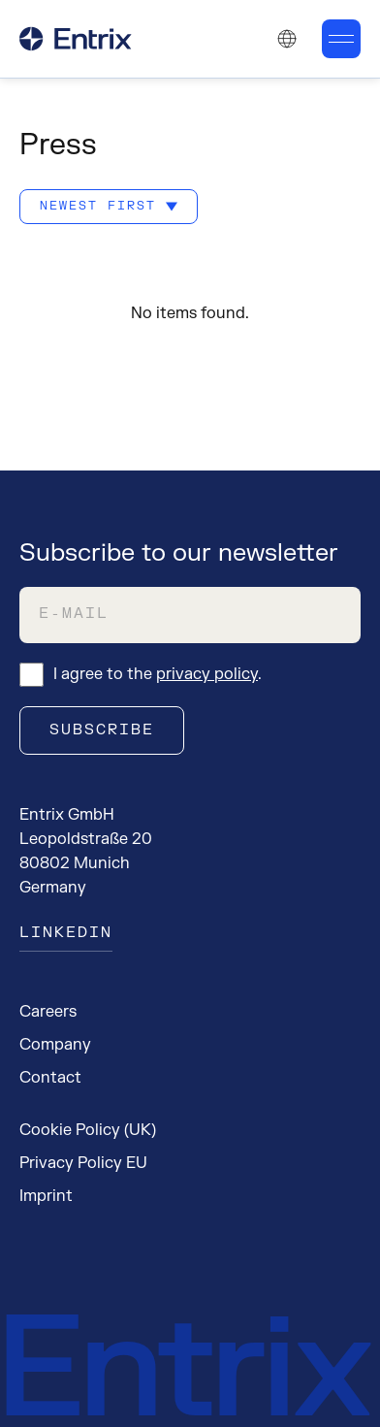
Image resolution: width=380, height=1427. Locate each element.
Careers (48, 1012)
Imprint (46, 1196)
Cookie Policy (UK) (87, 1130)
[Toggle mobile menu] (341, 38)
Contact (50, 1077)
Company (55, 1044)
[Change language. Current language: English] (286, 38)
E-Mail (74, 613)
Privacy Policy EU (83, 1163)
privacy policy (207, 674)
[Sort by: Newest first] (108, 206)
